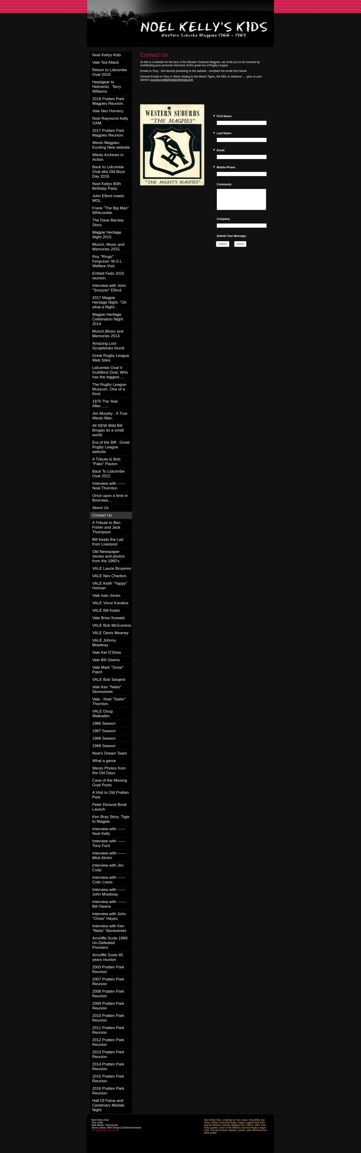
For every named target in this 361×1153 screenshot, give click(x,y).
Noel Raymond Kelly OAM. (110, 120)
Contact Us (102, 515)
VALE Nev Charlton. (109, 576)
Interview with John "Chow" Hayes (109, 916)
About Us (100, 508)
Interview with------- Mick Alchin (109, 855)
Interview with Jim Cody (108, 867)
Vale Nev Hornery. (108, 111)
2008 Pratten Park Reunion (108, 993)
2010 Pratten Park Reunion (108, 1018)
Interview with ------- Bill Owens (109, 904)
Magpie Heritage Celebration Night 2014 (107, 319)
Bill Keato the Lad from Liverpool (107, 541)
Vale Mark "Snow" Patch (108, 669)
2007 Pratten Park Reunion (108, 981)
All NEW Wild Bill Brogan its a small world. (108, 430)
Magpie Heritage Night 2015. (106, 234)
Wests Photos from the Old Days (109, 770)
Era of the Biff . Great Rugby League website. (110, 447)
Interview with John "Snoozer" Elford (109, 287)
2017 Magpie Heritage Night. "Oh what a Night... (109, 302)
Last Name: (224, 133)
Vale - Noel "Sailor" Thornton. (109, 701)
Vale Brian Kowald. (108, 618)
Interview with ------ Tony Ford (108, 843)
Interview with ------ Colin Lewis (108, 879)
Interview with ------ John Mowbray (108, 891)
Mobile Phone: (226, 167)
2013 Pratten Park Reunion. (108, 1054)
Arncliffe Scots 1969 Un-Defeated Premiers (109, 943)
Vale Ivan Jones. (106, 595)
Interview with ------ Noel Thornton (108, 485)
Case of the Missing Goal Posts (109, 782)
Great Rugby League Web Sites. (110, 357)
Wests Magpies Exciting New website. (111, 145)
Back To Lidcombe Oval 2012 (108, 473)
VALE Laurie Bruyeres (111, 568)
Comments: (224, 184)
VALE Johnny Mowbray (104, 642)
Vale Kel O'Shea (106, 652)
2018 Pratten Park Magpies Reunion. (108, 101)
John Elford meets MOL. (108, 198)
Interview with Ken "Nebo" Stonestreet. (109, 928)
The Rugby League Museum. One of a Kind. (109, 389)
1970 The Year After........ (105, 403)
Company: (223, 219)
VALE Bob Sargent (108, 679)
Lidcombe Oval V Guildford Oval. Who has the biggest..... (110, 372)
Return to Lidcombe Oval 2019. (109, 72)
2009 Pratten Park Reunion (108, 1005)
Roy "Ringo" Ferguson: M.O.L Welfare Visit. (107, 261)
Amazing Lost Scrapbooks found (108, 345)
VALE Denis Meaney (110, 633)
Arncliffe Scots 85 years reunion (107, 957)
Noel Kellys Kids (106, 55)
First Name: (224, 116)
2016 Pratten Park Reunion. (108, 1090)
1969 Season (104, 746)
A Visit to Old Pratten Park (110, 794)
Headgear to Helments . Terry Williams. (106, 87)
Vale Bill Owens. (106, 660)
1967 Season (104, 731)
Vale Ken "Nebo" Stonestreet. (106, 689)
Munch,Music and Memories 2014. (107, 333)
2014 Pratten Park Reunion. (108, 1066)
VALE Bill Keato (106, 610)
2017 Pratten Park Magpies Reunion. (108, 132)
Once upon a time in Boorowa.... (110, 498)
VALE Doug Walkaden (102, 713)
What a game (104, 761)
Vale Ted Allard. (106, 62)
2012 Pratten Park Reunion (108, 1042)
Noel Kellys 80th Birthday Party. (106, 186)
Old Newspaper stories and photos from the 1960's (108, 556)
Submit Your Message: (232, 236)
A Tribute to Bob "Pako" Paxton (106, 461)
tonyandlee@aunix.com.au (105, 1130)
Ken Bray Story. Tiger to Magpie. (111, 819)
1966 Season (104, 723)
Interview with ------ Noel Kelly (108, 831)
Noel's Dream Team (109, 753)
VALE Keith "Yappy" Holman (109, 585)
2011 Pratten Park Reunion (108, 1030)
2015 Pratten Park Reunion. (108, 1078)
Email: (221, 150)
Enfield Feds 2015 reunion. (108, 275)
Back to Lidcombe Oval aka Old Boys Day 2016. (108, 172)
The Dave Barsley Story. (108, 222)
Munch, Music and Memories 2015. (108, 246)
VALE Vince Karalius (110, 603)
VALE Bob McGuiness (111, 625)
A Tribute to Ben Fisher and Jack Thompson (106, 527)
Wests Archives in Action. (108, 157)
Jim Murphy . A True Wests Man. (109, 415)
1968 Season (104, 738)
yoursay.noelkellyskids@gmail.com (171, 79)
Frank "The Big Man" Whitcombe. (110, 210)
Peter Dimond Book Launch (109, 807)
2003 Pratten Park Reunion (108, 969)
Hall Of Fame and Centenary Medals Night (108, 1105)
